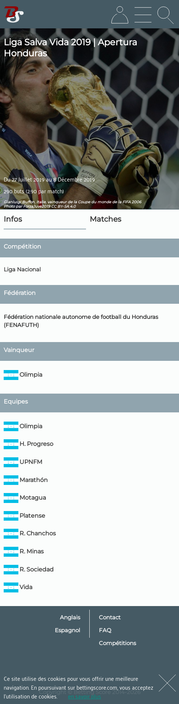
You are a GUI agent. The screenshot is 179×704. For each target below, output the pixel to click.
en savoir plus (84, 696)
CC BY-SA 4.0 (63, 206)
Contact (110, 617)
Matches (105, 219)
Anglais (70, 617)
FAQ (105, 630)
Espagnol (67, 630)
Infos (13, 219)
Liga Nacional (22, 269)
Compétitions (117, 643)
